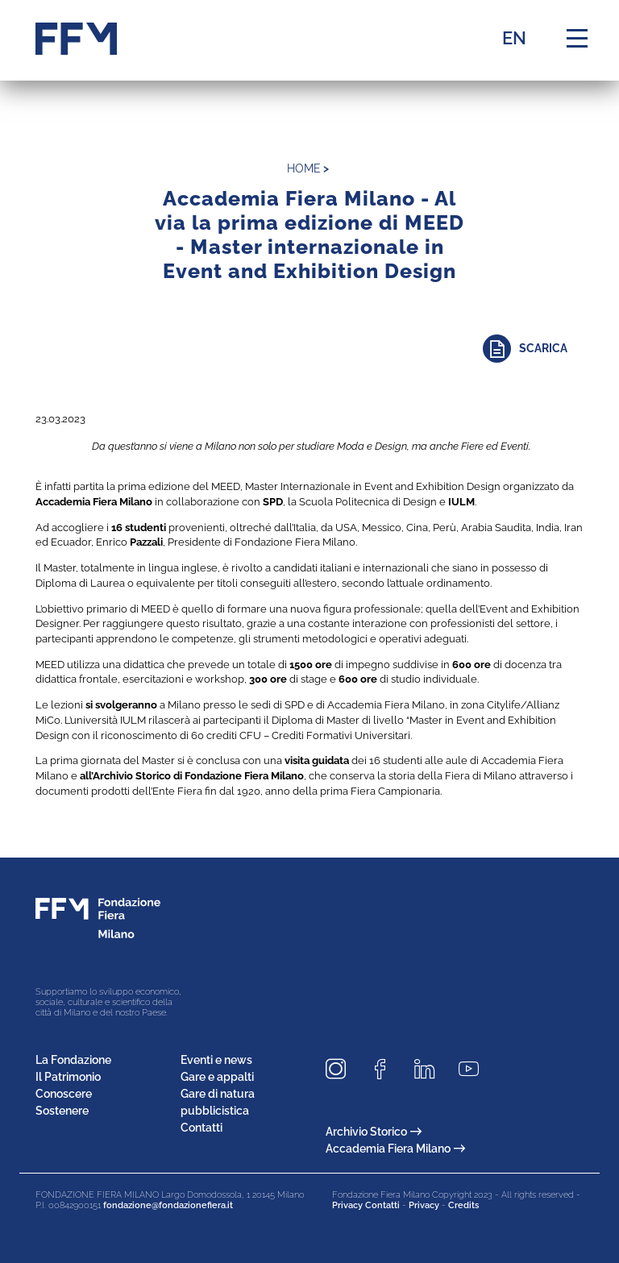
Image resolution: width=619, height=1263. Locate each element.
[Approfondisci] (533, 348)
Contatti (201, 1127)
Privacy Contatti (366, 1205)
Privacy (424, 1205)
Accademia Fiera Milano (395, 1148)
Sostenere (62, 1110)
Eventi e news (216, 1059)
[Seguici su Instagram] (342, 1069)
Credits (463, 1205)
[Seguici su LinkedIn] (430, 1069)
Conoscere (63, 1093)
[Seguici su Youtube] (475, 1069)
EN (514, 37)
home (304, 168)
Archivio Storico (374, 1131)
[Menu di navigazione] (577, 38)
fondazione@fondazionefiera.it (168, 1205)
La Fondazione (73, 1059)
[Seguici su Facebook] (386, 1069)
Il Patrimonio (68, 1076)
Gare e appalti (217, 1076)
